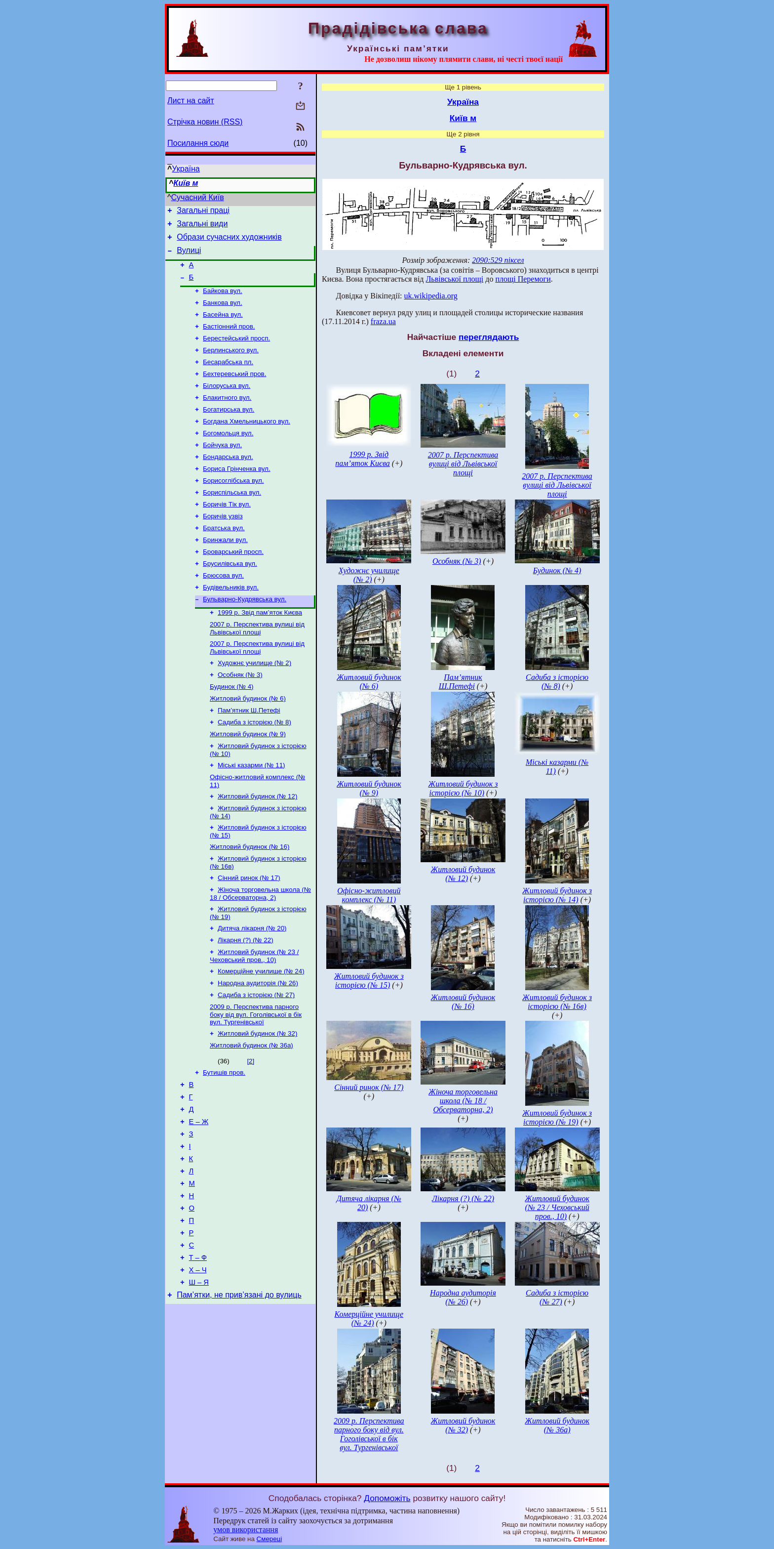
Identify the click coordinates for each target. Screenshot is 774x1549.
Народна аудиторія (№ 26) (258, 1044)
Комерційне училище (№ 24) (261, 1031)
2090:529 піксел (498, 260)
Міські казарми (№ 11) (251, 812)
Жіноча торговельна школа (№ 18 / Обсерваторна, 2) (260, 949)
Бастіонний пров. (229, 339)
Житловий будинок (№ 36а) (251, 1110)
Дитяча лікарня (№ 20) (252, 985)
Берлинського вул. (231, 365)
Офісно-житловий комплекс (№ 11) (368, 895)
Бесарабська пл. (228, 377)
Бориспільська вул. (232, 519)
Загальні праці (203, 212)
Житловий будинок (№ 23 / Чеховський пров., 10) (254, 1015)
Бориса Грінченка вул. (237, 493)
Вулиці (189, 256)
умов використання (245, 1529)
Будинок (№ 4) (232, 728)
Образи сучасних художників (229, 241)
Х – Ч (198, 1360)
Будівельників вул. (231, 622)
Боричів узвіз (223, 544)
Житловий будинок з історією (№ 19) (557, 1117)
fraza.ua (383, 321)
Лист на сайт (190, 100)
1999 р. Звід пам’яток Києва (260, 649)
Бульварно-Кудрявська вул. (244, 634)
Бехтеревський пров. (234, 390)
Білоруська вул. (226, 403)
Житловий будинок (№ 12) (257, 845)
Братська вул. (224, 557)
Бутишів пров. (224, 1138)
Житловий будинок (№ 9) (248, 779)
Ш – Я (199, 1374)
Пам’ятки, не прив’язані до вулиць (239, 1387)
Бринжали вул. (225, 570)
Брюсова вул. (223, 609)
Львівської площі (455, 279)
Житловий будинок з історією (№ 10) (463, 788)
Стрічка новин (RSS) (204, 122)
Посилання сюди (198, 143)
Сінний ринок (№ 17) (249, 932)
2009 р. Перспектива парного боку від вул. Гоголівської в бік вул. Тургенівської (256, 1077)
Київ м (185, 183)
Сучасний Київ (197, 197)
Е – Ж (199, 1194)
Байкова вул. (222, 300)
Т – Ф (198, 1346)
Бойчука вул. (222, 467)
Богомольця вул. (228, 455)
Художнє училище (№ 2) (254, 702)
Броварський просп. (233, 583)
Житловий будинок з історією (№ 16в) (557, 1001)
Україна (185, 169)
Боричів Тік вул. (227, 532)
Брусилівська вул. (230, 596)
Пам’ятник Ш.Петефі (249, 753)
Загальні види (202, 226)
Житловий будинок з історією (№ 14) (557, 895)
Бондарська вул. (228, 480)
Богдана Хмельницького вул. (246, 442)
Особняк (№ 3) (240, 715)
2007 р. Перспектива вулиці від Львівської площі (257, 665)
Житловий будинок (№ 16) (249, 899)
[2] (250, 1126)
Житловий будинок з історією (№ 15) (369, 980)
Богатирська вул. (228, 429)
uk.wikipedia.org (431, 296)
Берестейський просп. (236, 352)
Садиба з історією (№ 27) (256, 1057)
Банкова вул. (222, 313)
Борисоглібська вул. (233, 506)
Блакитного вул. (227, 416)
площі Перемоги (522, 279)
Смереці (269, 1539)
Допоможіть (387, 1498)
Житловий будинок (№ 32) (257, 1097)
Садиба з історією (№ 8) (254, 766)
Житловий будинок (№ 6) (248, 741)
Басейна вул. (223, 326)
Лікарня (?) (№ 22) (245, 998)
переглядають (489, 337)
